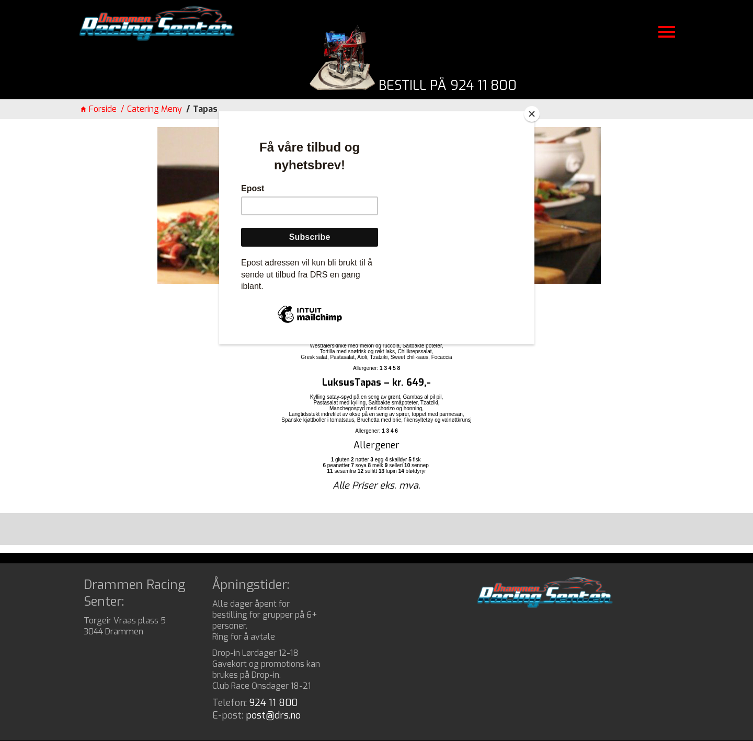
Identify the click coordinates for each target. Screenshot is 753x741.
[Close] (532, 114)
